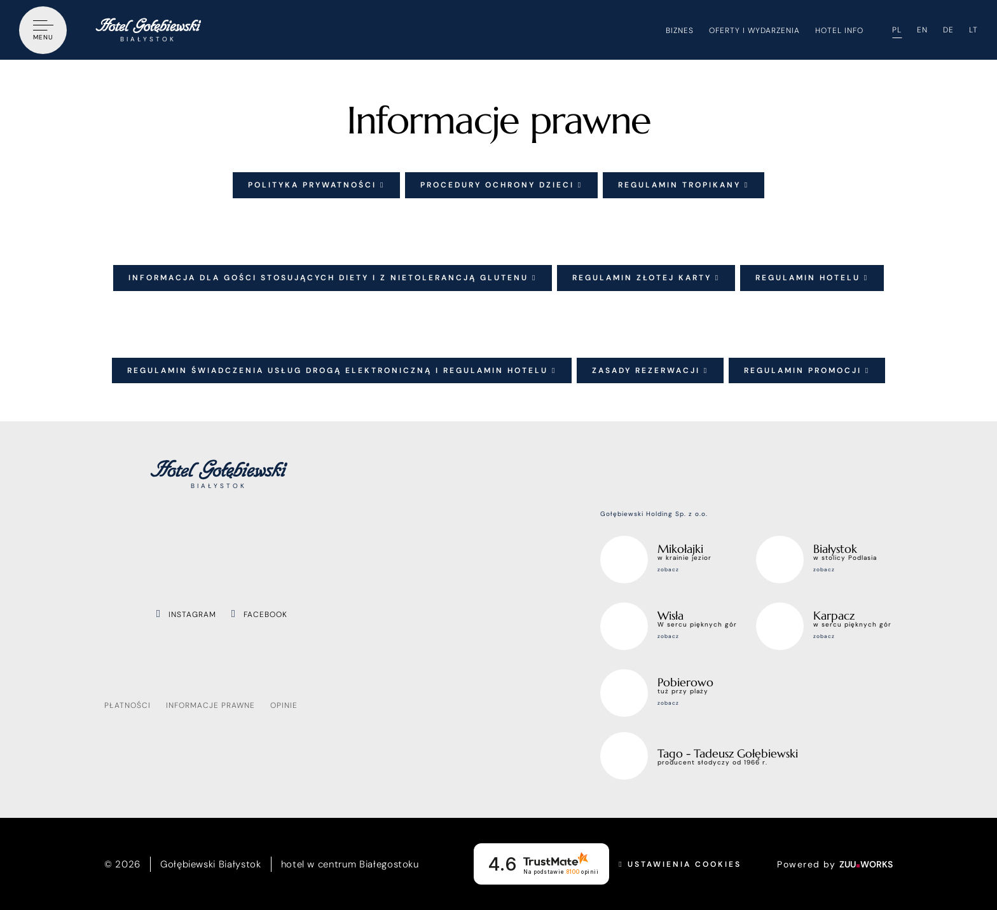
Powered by (835, 864)
